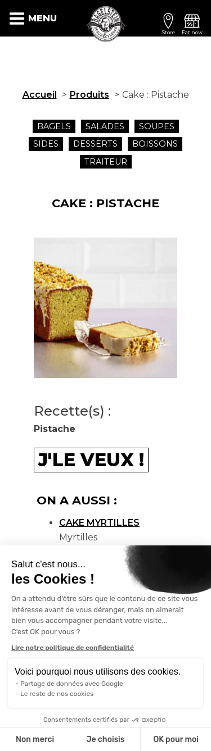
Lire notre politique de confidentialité (72, 648)
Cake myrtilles (99, 522)
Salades (105, 126)
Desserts (95, 144)
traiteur (105, 162)
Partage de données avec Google (71, 684)
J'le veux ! (91, 460)
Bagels (54, 126)
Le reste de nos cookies (56, 694)
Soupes (156, 126)
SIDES (46, 144)
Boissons (155, 144)
